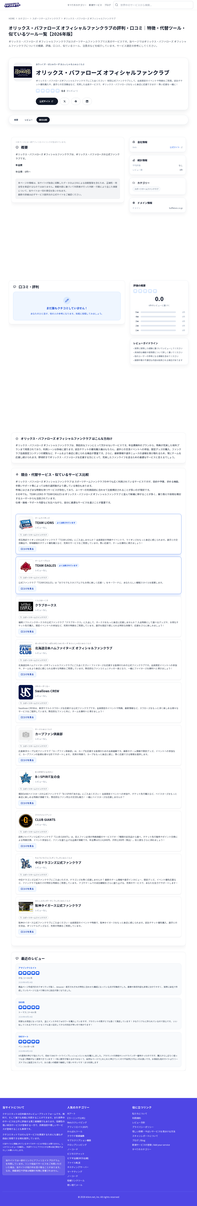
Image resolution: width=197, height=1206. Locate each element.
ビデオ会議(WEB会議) (78, 1158)
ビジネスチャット (75, 1153)
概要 (16, 119)
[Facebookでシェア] (75, 101)
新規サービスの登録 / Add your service (151, 1144)
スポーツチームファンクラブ (146, 189)
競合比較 (43, 119)
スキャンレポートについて (145, 1135)
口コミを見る (27, 548)
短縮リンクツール (75, 1180)
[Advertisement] (98, 246)
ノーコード (72, 1149)
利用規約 (136, 1118)
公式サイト (46, 101)
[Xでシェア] (64, 101)
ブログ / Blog (138, 1140)
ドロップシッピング (77, 1144)
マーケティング (74, 1171)
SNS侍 (21, 1002)
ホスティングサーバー (78, 1167)
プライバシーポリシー (143, 1126)
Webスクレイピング (77, 1122)
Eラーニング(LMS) (76, 1118)
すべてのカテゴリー (141, 1149)
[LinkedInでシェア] (87, 101)
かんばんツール (74, 1131)
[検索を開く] (153, 5)
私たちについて (139, 1113)
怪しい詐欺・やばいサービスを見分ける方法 (153, 1131)
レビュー (29, 119)
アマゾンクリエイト (27, 967)
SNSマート (23, 1036)
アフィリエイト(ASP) (77, 1126)
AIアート (71, 1113)
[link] (98, 534)
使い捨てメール (74, 1184)
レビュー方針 (138, 1122)
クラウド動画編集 (75, 1135)
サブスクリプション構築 (79, 1140)
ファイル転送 (73, 1162)
